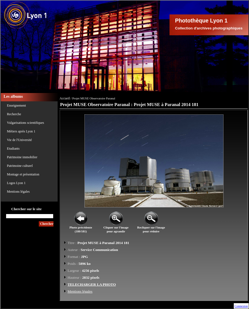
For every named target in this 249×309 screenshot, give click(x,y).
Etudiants (13, 148)
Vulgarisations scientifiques (25, 123)
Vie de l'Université (19, 140)
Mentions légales (18, 192)
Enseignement (16, 105)
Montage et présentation (23, 174)
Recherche (14, 114)
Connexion (241, 306)
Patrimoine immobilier (22, 157)
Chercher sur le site (26, 209)
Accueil (65, 98)
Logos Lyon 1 (16, 183)
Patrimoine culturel (20, 166)
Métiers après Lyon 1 (21, 131)
